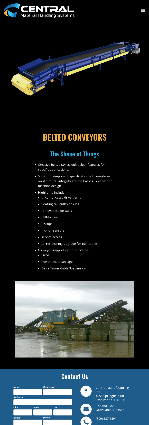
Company (49, 354)
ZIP (55, 374)
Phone (47, 384)
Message (19, 395)
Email (17, 384)
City (15, 374)
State (36, 374)
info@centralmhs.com (112, 411)
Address (18, 364)
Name (17, 354)
